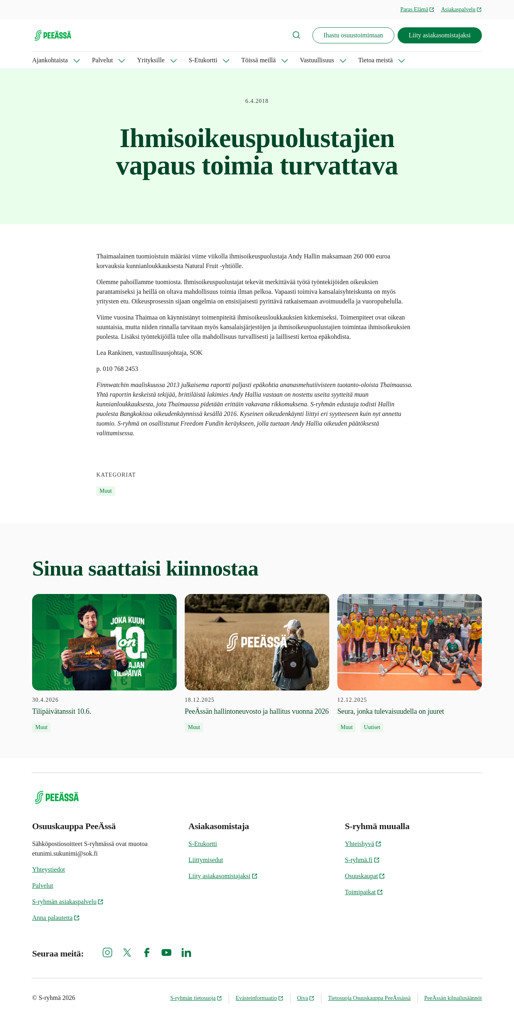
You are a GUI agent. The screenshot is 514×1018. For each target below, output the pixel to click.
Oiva (305, 998)
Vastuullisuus (317, 60)
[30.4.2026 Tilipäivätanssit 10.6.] (104, 663)
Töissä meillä (258, 60)
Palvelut (102, 60)
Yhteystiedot (48, 869)
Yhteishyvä (363, 843)
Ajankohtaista (50, 60)
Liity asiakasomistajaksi (440, 35)
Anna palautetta (56, 917)
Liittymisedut (205, 859)
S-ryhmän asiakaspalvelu (68, 901)
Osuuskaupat (365, 876)
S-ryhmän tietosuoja (196, 998)
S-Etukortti (203, 60)
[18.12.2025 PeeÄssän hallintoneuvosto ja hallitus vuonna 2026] (257, 663)
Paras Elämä (417, 9)
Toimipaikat (364, 892)
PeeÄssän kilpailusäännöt (453, 998)
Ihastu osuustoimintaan (353, 35)
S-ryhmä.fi (362, 859)
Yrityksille (150, 60)
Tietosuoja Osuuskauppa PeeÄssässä (369, 998)
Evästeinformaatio (260, 998)
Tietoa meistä (375, 60)
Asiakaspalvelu (461, 9)
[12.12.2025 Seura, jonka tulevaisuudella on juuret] (409, 663)
